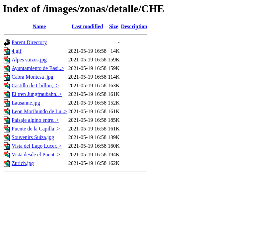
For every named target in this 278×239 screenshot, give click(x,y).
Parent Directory (29, 42)
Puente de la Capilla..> (36, 128)
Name (39, 26)
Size (113, 26)
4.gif (17, 51)
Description (134, 26)
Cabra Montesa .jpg (32, 77)
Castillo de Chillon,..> (35, 85)
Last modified (87, 26)
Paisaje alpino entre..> (35, 120)
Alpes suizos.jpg (29, 59)
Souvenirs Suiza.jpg (33, 137)
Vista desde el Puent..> (36, 154)
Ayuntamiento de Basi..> (38, 68)
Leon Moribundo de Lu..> (39, 111)
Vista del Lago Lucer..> (37, 146)
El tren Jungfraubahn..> (37, 94)
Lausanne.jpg (26, 103)
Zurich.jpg (23, 163)
